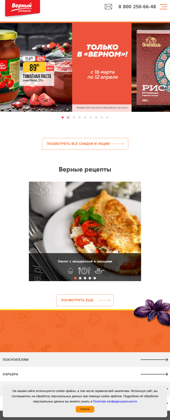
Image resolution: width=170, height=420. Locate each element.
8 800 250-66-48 (137, 7)
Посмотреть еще (77, 300)
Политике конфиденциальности (115, 401)
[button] (63, 117)
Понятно (85, 409)
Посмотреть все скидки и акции (78, 143)
